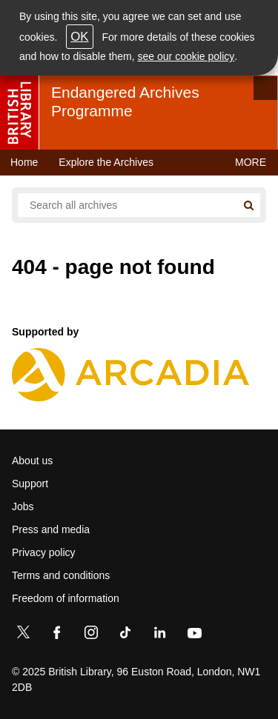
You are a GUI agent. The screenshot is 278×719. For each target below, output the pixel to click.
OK (79, 37)
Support (30, 483)
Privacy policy (44, 552)
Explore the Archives (106, 162)
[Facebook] (57, 635)
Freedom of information (65, 598)
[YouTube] (194, 635)
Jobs (23, 506)
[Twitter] (23, 635)
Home (24, 162)
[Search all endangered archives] (127, 205)
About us (32, 460)
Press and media (51, 529)
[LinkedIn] (159, 635)
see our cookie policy (186, 56)
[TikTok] (125, 635)
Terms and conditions (61, 575)
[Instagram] (91, 635)
